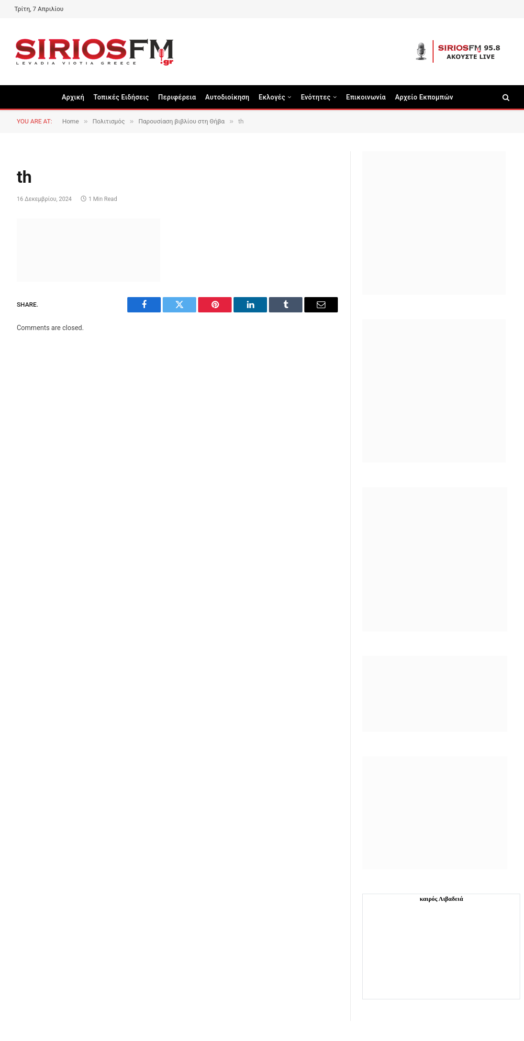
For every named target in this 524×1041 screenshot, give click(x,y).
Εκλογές (271, 97)
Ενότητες (316, 97)
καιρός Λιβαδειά (441, 898)
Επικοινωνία (366, 97)
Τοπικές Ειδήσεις (121, 97)
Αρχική (73, 97)
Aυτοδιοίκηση (227, 97)
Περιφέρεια (177, 97)
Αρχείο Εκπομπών (424, 97)
